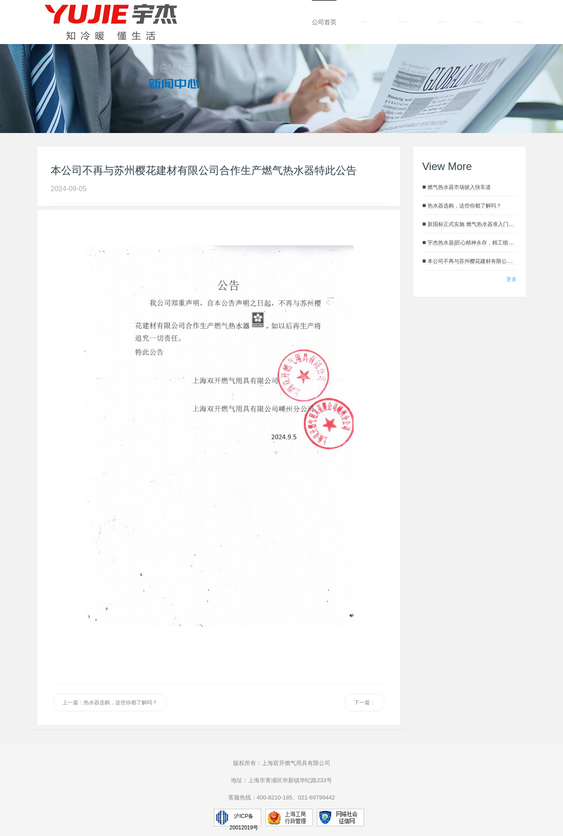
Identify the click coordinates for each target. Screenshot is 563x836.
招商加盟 (442, 22)
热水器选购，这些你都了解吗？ (464, 206)
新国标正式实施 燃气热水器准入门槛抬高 (476, 224)
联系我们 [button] (518, 22)
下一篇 (364, 702)
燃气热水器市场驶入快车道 (459, 187)
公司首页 (324, 22)
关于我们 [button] (363, 22)
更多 (511, 279)
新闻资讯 (480, 22)
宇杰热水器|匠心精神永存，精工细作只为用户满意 (486, 243)
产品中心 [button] (403, 22)
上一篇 (109, 702)
